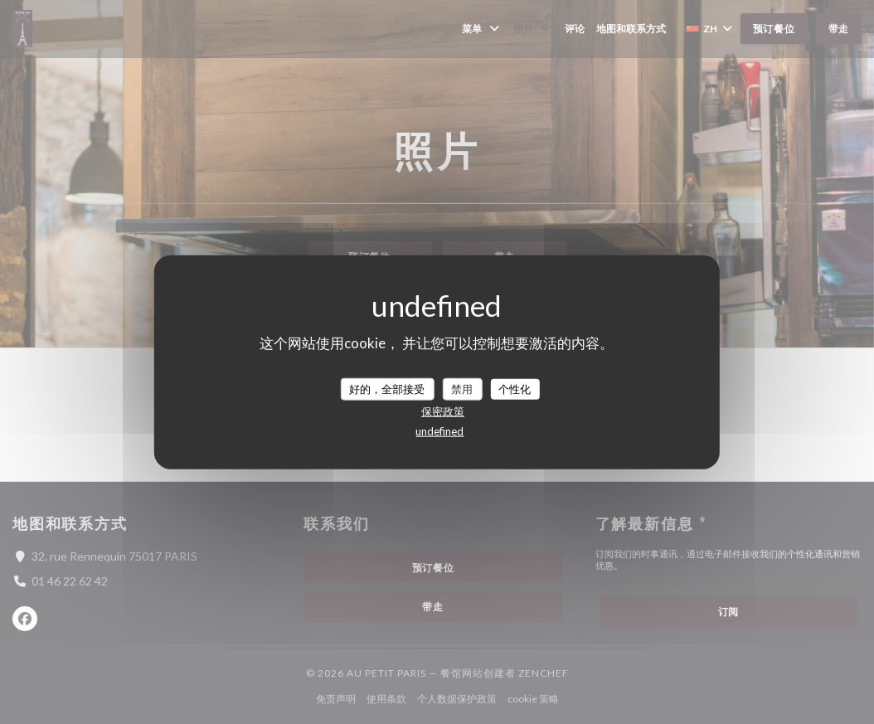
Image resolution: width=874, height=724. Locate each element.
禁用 (462, 388)
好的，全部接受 (387, 388)
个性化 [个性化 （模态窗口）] (514, 388)
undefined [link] (439, 431)
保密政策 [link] (442, 411)
